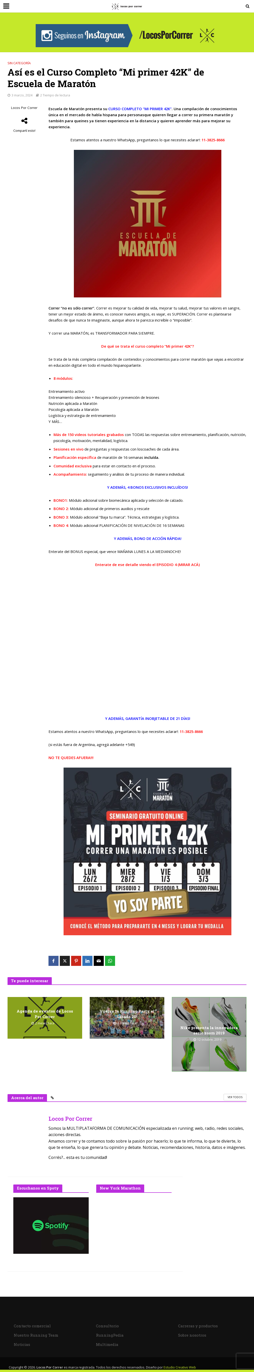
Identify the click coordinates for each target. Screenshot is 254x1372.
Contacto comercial (32, 1325)
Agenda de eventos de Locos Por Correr (45, 1014)
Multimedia (107, 1344)
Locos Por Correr (24, 108)
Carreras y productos (198, 1325)
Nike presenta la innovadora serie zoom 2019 (209, 1030)
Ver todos (235, 1097)
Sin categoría (19, 63)
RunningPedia (110, 1335)
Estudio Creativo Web (180, 1367)
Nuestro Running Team (36, 1335)
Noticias (22, 1344)
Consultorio (107, 1325)
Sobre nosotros (192, 1335)
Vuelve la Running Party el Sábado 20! (127, 1014)
